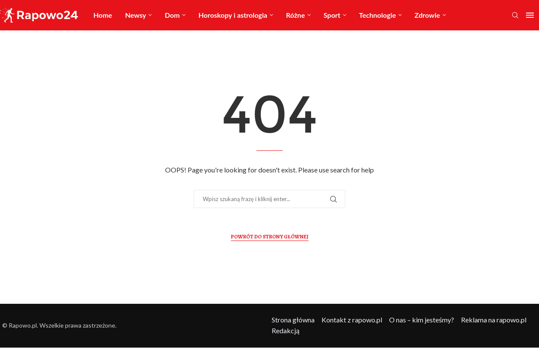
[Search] (515, 16)
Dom (172, 15)
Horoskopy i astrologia (232, 15)
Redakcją (285, 330)
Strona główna (293, 319)
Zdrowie (427, 15)
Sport (332, 15)
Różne (295, 15)
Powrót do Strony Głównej (269, 236)
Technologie (377, 15)
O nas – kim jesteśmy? (421, 319)
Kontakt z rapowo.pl (351, 319)
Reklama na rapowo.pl (493, 319)
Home (102, 15)
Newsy (135, 15)
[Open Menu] (530, 15)
